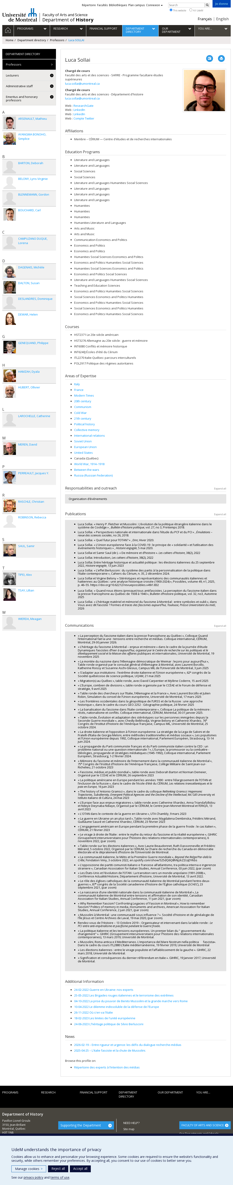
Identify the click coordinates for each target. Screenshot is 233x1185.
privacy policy (33, 1177)
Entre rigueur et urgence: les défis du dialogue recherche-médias (127, 1045)
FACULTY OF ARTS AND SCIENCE (203, 1125)
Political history (84, 424)
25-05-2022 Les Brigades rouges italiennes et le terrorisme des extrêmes (124, 995)
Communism (82, 407)
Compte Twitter (83, 118)
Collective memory (86, 430)
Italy (77, 384)
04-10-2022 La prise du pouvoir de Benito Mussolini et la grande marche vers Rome (131, 1001)
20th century (82, 401)
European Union (85, 447)
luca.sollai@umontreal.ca (82, 84)
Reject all (58, 1168)
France (79, 390)
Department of (67, 20)
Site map (128, 1129)
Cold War (80, 413)
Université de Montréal (19, 15)
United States (83, 453)
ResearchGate (83, 106)
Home (9, 40)
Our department (170, 1092)
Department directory (32, 40)
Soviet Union (83, 441)
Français (205, 18)
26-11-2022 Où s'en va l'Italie (93, 1012)
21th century (82, 418)
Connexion (154, 5)
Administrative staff (19, 86)
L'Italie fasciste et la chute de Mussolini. (110, 1050)
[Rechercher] (207, 5)
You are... (203, 1092)
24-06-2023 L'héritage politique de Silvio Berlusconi (108, 1024)
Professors (57, 40)
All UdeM (196, 10)
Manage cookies (29, 1169)
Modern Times (84, 395)
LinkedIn (79, 110)
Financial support (93, 1092)
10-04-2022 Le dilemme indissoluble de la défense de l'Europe (116, 1007)
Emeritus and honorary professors (22, 98)
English (222, 18)
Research (48, 1092)
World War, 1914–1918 (89, 464)
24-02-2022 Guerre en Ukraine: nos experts (103, 990)
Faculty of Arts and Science (65, 15)
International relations (89, 435)
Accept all (80, 1168)
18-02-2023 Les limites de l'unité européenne (104, 1018)
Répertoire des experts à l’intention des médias (107, 1067)
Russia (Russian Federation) (93, 475)
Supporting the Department (81, 1125)
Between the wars (86, 470)
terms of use (60, 1177)
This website (178, 10)
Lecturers (12, 75)
